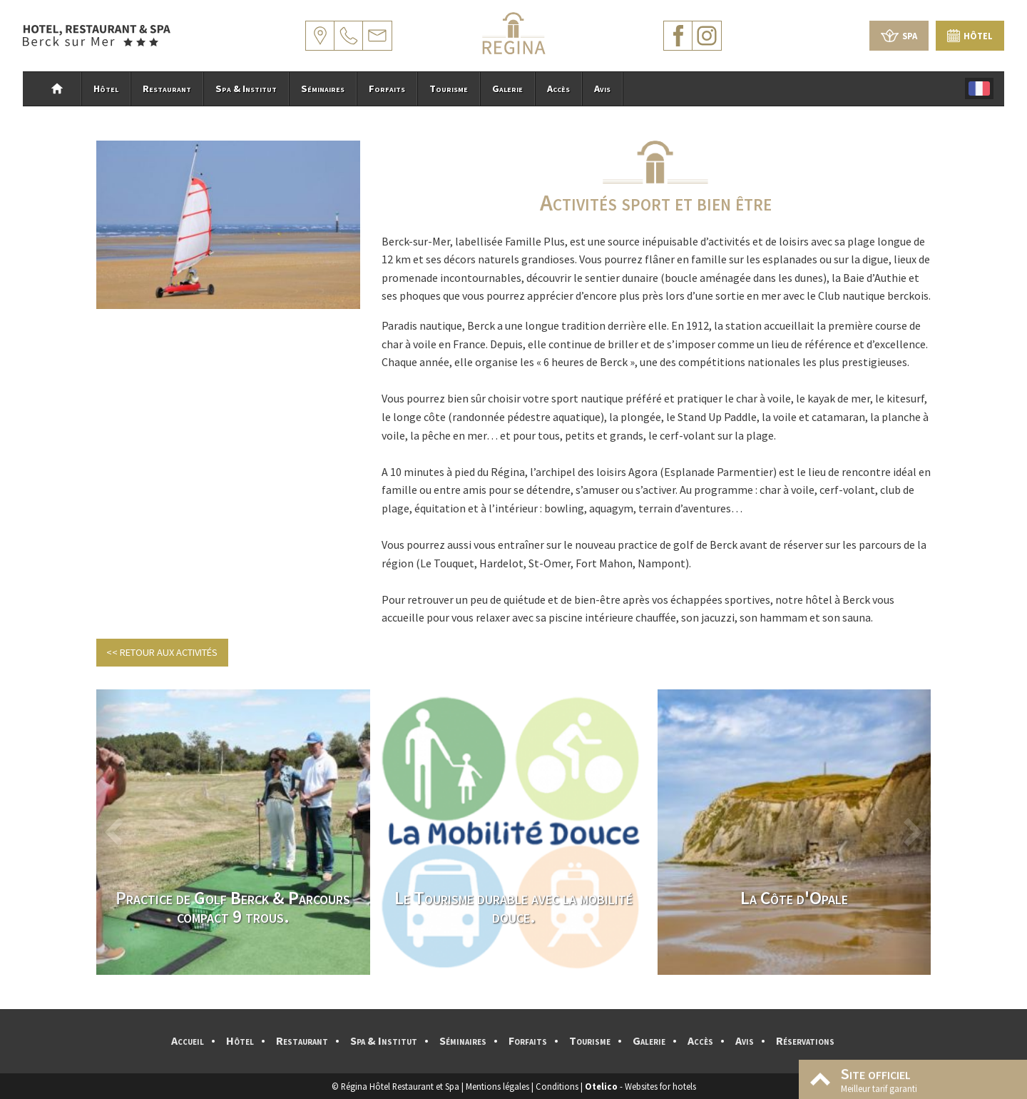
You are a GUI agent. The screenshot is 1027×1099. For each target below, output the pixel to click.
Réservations (805, 1040)
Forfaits (387, 88)
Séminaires (322, 88)
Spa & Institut (246, 88)
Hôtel (970, 35)
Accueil (187, 1040)
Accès (558, 88)
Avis (602, 88)
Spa (899, 35)
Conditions (557, 1086)
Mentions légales (497, 1086)
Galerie (507, 88)
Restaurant (167, 88)
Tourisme (448, 88)
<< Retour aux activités (162, 652)
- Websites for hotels (640, 1086)
